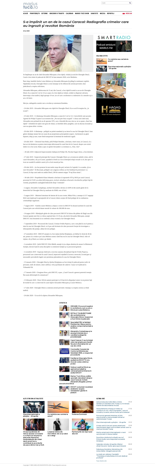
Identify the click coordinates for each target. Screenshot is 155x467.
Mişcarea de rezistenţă (41, 5)
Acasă (25, 13)
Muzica (102, 13)
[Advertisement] (39, 314)
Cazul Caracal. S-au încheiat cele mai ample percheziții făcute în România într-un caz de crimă (81, 343)
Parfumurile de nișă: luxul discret (82, 433)
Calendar (69, 13)
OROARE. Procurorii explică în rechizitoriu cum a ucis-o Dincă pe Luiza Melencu (81, 308)
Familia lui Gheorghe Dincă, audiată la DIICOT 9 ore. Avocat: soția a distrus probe (81, 361)
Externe (44, 13)
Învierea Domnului (79, 414)
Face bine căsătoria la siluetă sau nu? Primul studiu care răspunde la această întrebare (110, 439)
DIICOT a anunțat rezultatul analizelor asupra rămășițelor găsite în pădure (81, 390)
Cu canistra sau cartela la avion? (118, 60)
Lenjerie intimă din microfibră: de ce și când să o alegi (58, 434)
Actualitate (38, 399)
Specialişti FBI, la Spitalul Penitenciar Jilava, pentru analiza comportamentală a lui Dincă (81, 325)
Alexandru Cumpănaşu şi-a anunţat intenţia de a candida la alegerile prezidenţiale (81, 334)
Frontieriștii (35, 13)
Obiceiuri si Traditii (56, 13)
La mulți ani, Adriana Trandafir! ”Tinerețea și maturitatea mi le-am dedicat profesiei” (111, 456)
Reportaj (110, 13)
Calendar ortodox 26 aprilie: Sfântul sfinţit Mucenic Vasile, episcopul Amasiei (111, 445)
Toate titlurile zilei (101, 461)
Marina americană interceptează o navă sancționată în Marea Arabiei (111, 433)
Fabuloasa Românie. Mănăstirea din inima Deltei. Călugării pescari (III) (109, 450)
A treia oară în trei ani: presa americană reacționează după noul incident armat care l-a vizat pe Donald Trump (113, 427)
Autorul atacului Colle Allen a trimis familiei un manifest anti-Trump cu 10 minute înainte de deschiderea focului (112, 403)
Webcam (129, 13)
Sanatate (94, 13)
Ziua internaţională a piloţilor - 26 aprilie (119, 67)
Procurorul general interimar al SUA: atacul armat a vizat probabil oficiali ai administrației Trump (110, 417)
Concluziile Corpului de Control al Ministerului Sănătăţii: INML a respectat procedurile (81, 352)
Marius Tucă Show (82, 13)
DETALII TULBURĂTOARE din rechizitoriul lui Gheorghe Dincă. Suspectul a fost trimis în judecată (81, 316)
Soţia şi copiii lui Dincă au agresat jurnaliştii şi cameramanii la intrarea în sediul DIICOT (80, 370)
